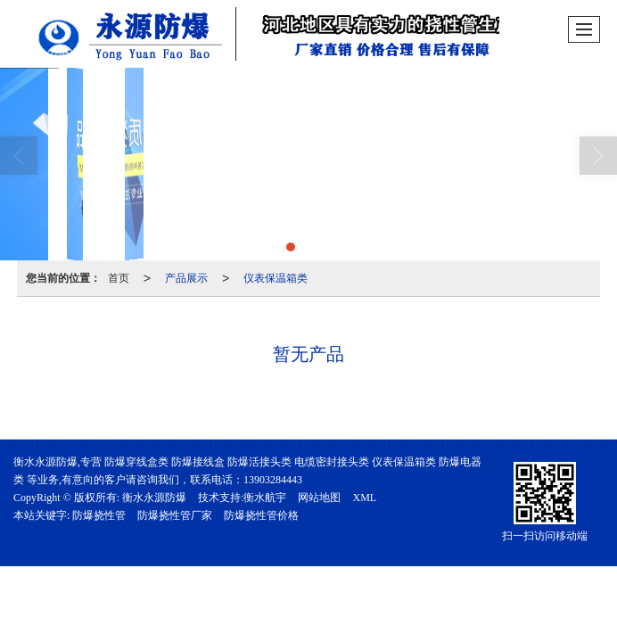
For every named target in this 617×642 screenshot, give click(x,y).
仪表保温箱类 (275, 278)
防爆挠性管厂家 (174, 515)
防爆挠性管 (99, 515)
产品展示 (186, 278)
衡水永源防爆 (154, 497)
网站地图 (319, 497)
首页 (118, 278)
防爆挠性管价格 (261, 515)
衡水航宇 (264, 497)
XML (364, 497)
